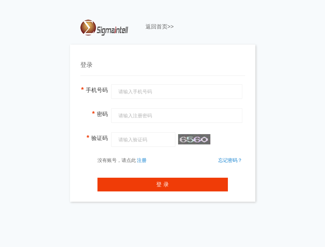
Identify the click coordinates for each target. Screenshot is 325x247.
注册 (142, 160)
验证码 (96, 137)
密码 (99, 113)
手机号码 (94, 89)
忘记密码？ (230, 160)
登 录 (162, 184)
